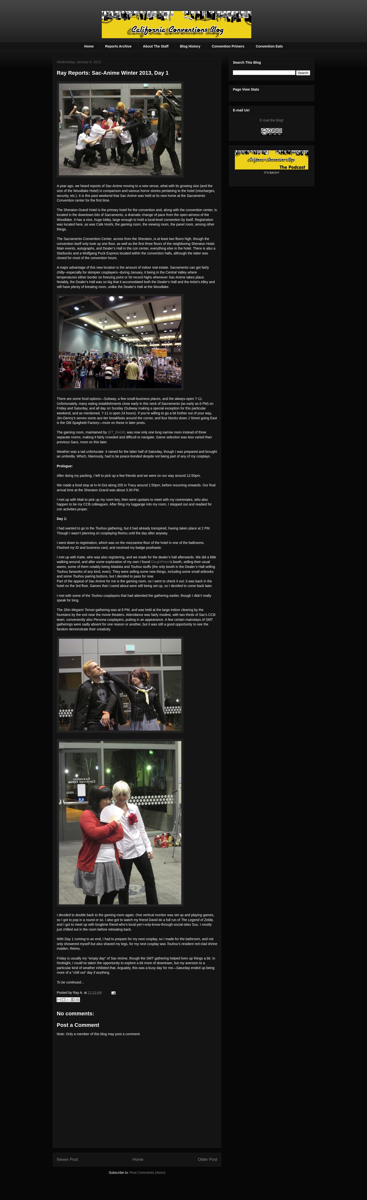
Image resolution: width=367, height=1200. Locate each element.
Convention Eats (269, 46)
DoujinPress (160, 562)
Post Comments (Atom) (147, 1173)
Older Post (207, 1159)
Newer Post (67, 1159)
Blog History (190, 46)
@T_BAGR (116, 432)
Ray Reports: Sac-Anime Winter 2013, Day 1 (113, 73)
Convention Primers (228, 46)
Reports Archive (118, 46)
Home (89, 46)
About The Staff (155, 46)
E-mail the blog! (271, 120)
